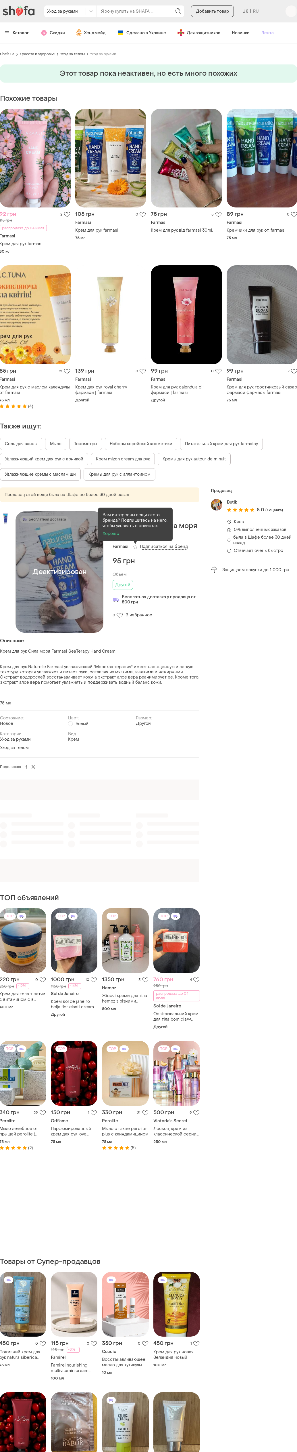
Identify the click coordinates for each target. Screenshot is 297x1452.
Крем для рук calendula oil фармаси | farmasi (177, 389)
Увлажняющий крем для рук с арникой (44, 459)
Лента (267, 33)
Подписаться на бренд (164, 546)
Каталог (17, 33)
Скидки (53, 32)
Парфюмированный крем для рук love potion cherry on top (71, 1131)
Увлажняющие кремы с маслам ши (40, 474)
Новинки (241, 33)
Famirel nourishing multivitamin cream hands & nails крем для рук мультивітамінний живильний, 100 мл (74, 1368)
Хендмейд (91, 32)
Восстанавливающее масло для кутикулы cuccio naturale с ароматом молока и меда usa (123, 1362)
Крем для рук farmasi (96, 230)
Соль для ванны (21, 444)
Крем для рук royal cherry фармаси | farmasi (101, 389)
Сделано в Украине (141, 32)
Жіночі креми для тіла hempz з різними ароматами (124, 998)
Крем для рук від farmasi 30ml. (182, 230)
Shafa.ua (7, 54)
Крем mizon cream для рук (123, 459)
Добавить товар (212, 11)
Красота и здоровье (37, 54)
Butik (232, 502)
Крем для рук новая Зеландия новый (173, 1354)
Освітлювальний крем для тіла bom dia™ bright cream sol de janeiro (175, 1016)
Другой (122, 585)
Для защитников (199, 32)
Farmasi (120, 546)
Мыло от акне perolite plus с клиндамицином (125, 1131)
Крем (73, 739)
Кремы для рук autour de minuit (194, 459)
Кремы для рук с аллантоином (119, 474)
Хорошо (111, 533)
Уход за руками (103, 54)
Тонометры (85, 444)
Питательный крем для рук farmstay (221, 444)
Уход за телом (72, 54)
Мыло (55, 444)
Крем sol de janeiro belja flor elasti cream (72, 1004)
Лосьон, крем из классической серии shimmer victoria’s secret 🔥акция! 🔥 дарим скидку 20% (174, 1131)
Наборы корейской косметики (141, 444)
